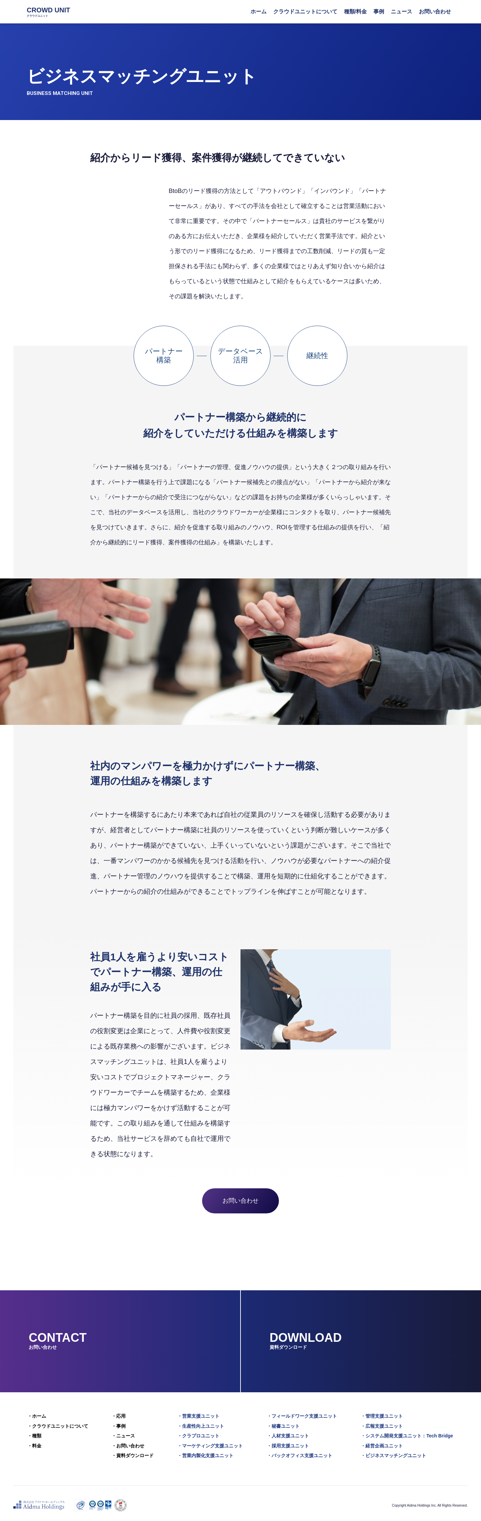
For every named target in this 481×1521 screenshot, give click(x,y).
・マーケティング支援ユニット (211, 1442)
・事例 (119, 1424)
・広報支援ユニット (383, 1424)
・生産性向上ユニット (201, 1424)
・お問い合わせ (128, 1442)
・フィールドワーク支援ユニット (303, 1415)
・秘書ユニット (284, 1424)
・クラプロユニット (199, 1433)
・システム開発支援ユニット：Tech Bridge (408, 1433)
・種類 (34, 1433)
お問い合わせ (240, 1200)
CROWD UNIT (48, 11)
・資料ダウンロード (133, 1451)
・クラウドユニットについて (57, 1424)
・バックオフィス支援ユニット (300, 1451)
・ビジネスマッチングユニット (395, 1451)
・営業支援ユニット (199, 1415)
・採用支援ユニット (289, 1442)
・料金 (34, 1442)
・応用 (119, 1415)
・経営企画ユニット (383, 1442)
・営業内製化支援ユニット (206, 1451)
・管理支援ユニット (383, 1415)
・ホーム (36, 1415)
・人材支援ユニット (289, 1433)
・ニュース (123, 1433)
